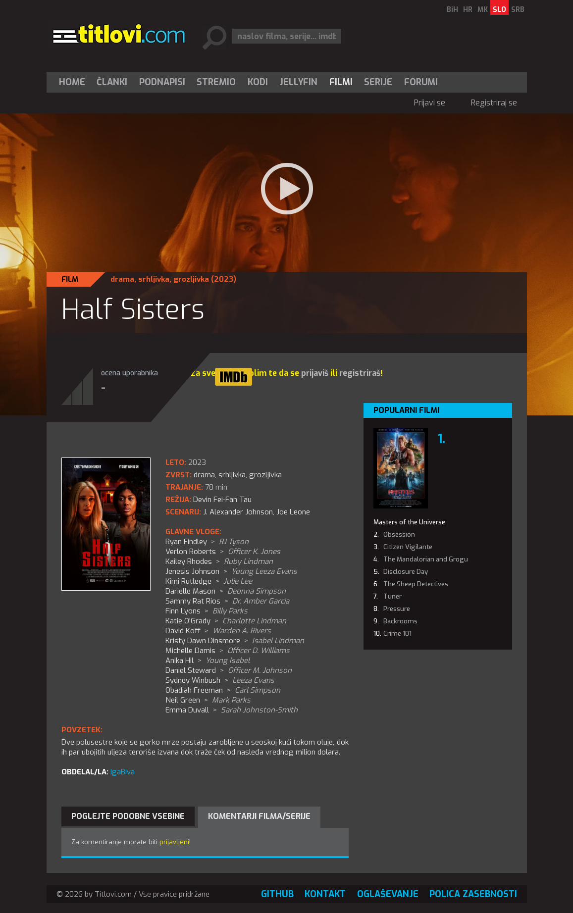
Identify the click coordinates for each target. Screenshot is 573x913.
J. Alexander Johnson (238, 512)
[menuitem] (74, 82)
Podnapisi (162, 82)
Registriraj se (494, 103)
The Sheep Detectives (415, 584)
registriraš (359, 373)
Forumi (421, 82)
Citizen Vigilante (407, 547)
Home (72, 82)
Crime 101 (397, 633)
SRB (517, 9)
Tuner (392, 596)
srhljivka (153, 279)
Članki (112, 82)
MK (482, 9)
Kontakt (325, 894)
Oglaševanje (387, 894)
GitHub (277, 894)
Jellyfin (298, 82)
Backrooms (400, 621)
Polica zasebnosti (473, 894)
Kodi (258, 82)
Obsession (399, 534)
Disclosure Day (405, 571)
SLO (499, 9)
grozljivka (191, 279)
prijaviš (314, 373)
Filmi (341, 82)
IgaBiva (122, 772)
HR (467, 9)
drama (122, 279)
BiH (452, 9)
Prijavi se (429, 103)
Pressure (396, 609)
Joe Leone (293, 512)
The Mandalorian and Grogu (425, 559)
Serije (378, 82)
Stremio (216, 82)
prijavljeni (174, 842)
